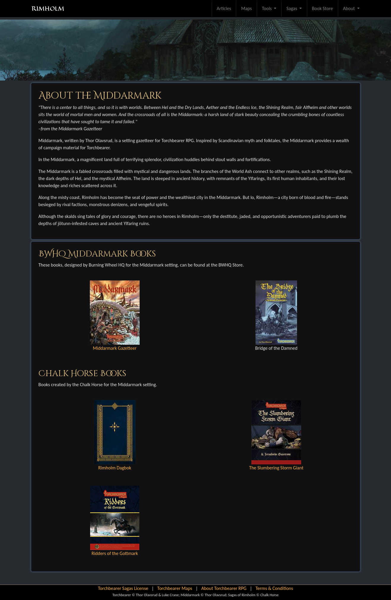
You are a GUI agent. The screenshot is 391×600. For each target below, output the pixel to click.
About (349, 8)
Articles (224, 8)
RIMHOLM (47, 8)
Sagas (292, 8)
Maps (246, 8)
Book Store (322, 8)
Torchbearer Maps (174, 588)
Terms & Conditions (274, 588)
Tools (267, 8)
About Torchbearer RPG (223, 588)
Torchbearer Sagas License (123, 588)
